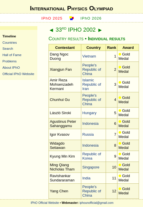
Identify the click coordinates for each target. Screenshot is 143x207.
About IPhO (11, 67)
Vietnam (89, 56)
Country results (66, 38)
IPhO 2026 (91, 18)
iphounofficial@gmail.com (96, 202)
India (86, 178)
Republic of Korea (91, 156)
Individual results (106, 38)
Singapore (90, 167)
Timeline (9, 36)
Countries (10, 42)
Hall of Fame (12, 55)
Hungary (89, 113)
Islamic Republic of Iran (91, 84)
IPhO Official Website (45, 202)
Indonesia (90, 123)
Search (8, 48)
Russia (88, 134)
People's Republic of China (91, 69)
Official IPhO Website (18, 74)
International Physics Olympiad (71, 8)
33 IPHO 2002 (76, 29)
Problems (10, 61)
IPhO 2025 (52, 18)
